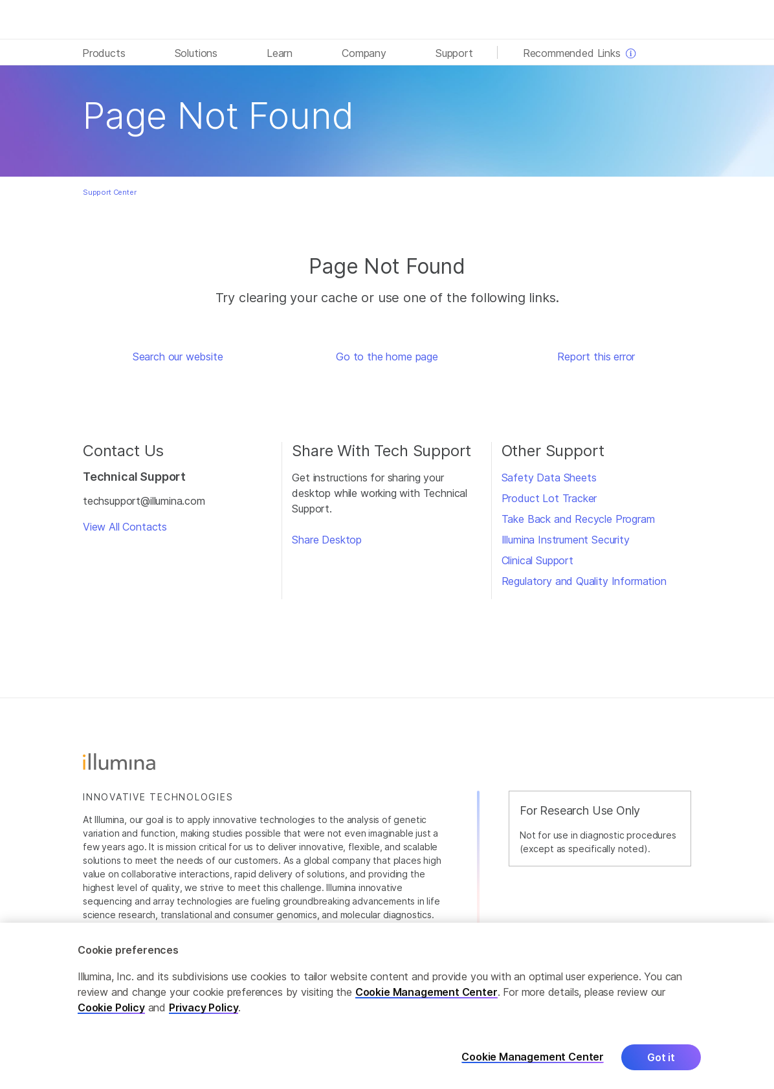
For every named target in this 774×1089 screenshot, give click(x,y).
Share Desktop (327, 539)
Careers (673, 933)
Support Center (110, 192)
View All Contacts (125, 526)
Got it (661, 1069)
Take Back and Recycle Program (578, 518)
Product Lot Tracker (549, 498)
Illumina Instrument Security (566, 539)
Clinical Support (537, 560)
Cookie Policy (111, 1019)
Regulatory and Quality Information (584, 581)
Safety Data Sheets (549, 477)
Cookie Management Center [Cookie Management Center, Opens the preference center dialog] (532, 1069)
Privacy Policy (204, 1019)
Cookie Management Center (426, 1004)
